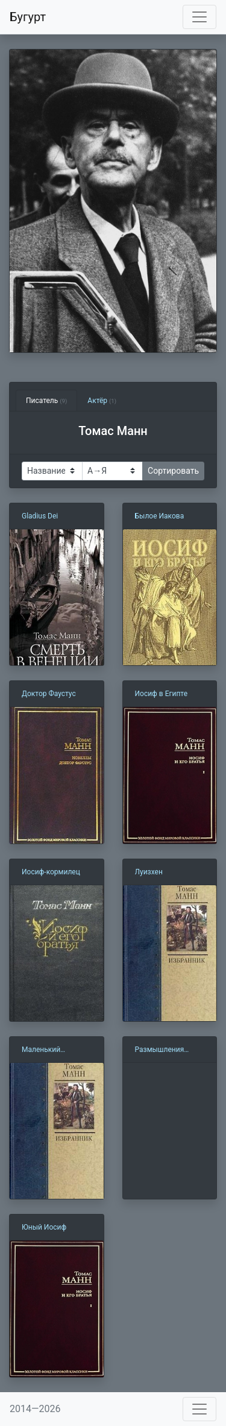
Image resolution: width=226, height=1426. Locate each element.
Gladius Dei (40, 516)
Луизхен (149, 872)
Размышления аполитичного (159, 1050)
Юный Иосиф (44, 1227)
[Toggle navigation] (199, 17)
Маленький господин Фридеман (56, 1050)
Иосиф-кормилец (51, 872)
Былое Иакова (159, 516)
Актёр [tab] (101, 400)
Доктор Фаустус (49, 693)
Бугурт (28, 17)
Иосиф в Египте (161, 693)
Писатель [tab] (46, 400)
